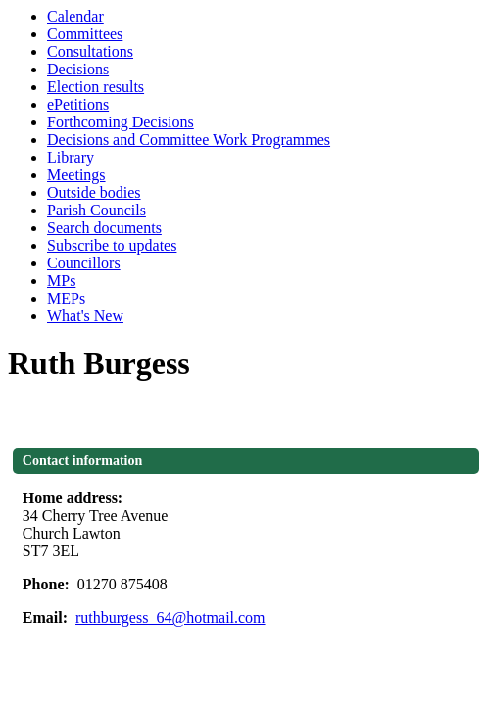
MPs (61, 280)
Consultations (90, 51)
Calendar (75, 16)
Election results (95, 86)
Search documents (104, 227)
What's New (85, 315)
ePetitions (78, 104)
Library (70, 157)
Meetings (76, 174)
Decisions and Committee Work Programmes (188, 139)
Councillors (84, 263)
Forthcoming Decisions (120, 122)
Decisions (78, 69)
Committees (84, 33)
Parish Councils (96, 210)
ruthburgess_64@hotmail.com (170, 617)
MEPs (66, 298)
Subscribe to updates (111, 245)
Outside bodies (94, 192)
